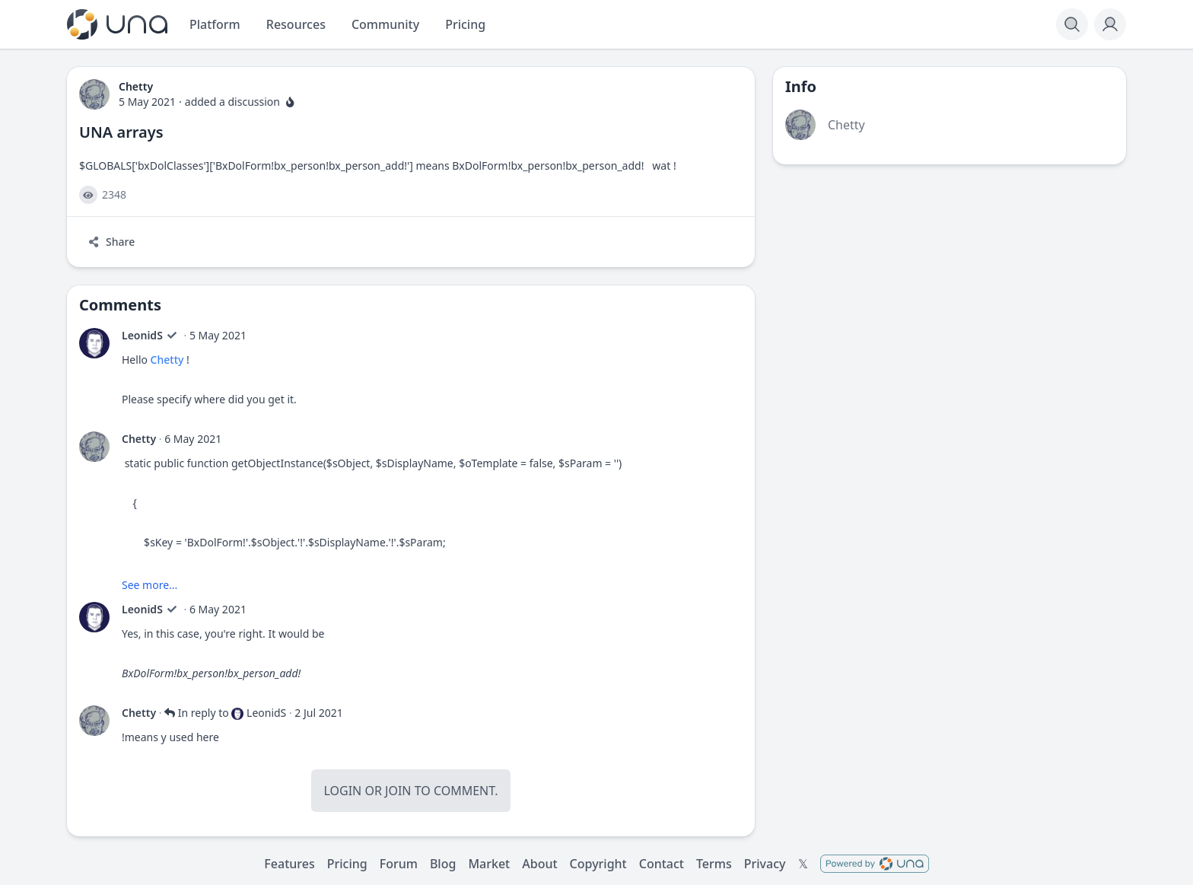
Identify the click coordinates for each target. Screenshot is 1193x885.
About (539, 863)
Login (342, 790)
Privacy (765, 863)
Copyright (598, 863)
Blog (443, 863)
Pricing (347, 863)
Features (289, 863)
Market (489, 863)
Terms (714, 863)
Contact (661, 863)
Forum (399, 863)
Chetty (167, 359)
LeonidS (142, 335)
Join (398, 790)
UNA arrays (121, 132)
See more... (149, 585)
